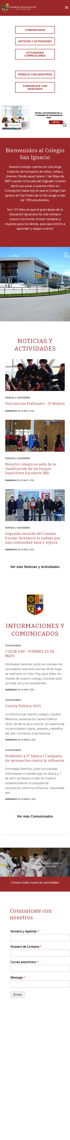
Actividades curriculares (35, 54)
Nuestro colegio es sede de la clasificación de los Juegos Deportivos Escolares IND (30, 468)
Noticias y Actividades (35, 41)
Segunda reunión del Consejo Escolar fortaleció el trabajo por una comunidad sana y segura (32, 538)
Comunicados (35, 29)
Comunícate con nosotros (35, 87)
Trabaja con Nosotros (35, 74)
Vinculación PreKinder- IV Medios (35, 404)
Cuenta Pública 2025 (23, 706)
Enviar (17, 994)
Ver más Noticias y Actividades (35, 567)
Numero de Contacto (26, 947)
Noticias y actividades (17, 397)
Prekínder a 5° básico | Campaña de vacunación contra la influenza (34, 758)
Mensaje (17, 978)
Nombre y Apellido (24, 931)
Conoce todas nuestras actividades (35, 882)
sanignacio (11, 411)
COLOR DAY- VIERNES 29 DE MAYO (30, 653)
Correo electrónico (24, 962)
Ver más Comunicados (35, 816)
